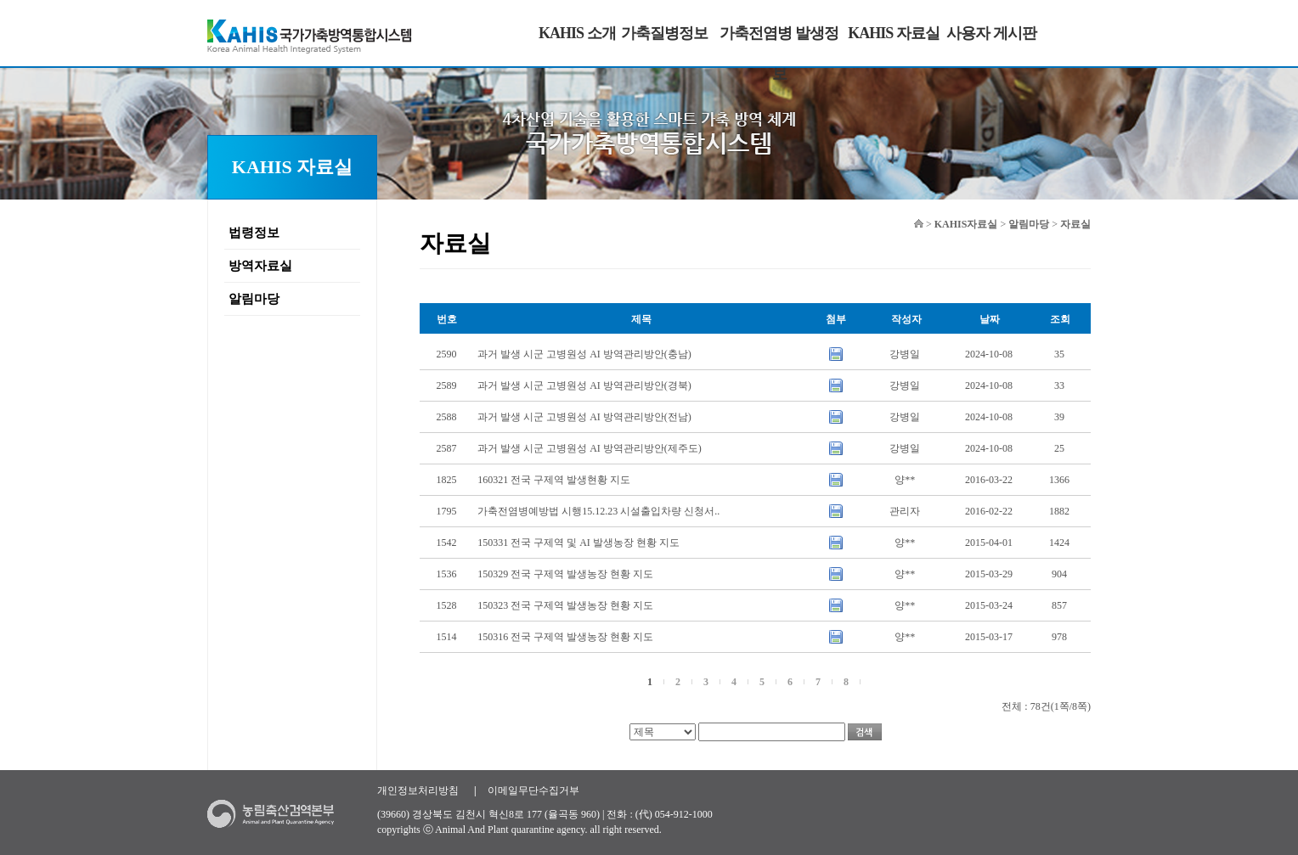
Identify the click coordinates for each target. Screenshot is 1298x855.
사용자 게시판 (991, 33)
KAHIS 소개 (577, 33)
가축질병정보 (664, 33)
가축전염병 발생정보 (779, 53)
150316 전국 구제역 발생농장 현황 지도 (565, 637)
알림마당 (254, 299)
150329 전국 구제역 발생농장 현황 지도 (565, 574)
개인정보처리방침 (418, 790)
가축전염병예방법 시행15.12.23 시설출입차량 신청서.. (598, 511)
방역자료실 (260, 266)
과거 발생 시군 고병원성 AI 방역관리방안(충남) (584, 354)
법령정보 (254, 232)
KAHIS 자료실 (894, 33)
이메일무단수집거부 (533, 790)
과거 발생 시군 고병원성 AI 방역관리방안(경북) (584, 385)
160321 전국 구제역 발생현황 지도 (553, 480)
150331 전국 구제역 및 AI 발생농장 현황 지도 (578, 542)
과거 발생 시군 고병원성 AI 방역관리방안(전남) (584, 417)
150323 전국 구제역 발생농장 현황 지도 (565, 605)
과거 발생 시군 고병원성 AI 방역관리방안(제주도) (589, 448)
